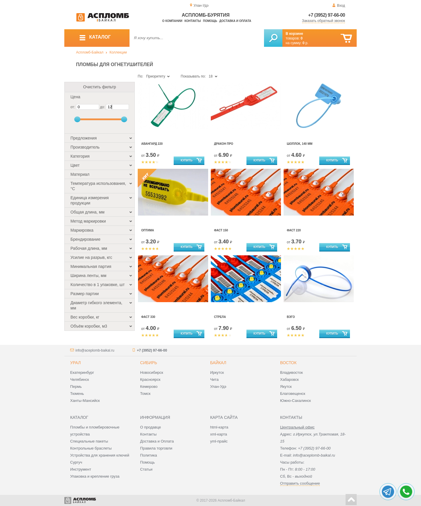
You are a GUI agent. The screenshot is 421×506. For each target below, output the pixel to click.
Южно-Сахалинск (295, 400)
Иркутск (217, 372)
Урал (75, 362)
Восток (288, 362)
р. (305, 43)
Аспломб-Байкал (89, 52)
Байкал (218, 362)
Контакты (192, 21)
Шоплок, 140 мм (300, 143)
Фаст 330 (148, 317)
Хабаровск (289, 379)
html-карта (219, 427)
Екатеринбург (82, 372)
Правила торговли (156, 448)
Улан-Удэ (218, 386)
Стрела (220, 317)
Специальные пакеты (89, 441)
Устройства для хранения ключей (99, 455)
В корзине (294, 34)
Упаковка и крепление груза (94, 476)
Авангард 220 (152, 143)
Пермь (76, 386)
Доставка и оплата (235, 21)
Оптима (147, 230)
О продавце (150, 427)
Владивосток (291, 372)
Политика (148, 455)
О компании (172, 21)
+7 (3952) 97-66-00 (326, 15)
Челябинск (79, 379)
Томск (145, 393)
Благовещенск (292, 393)
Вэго (291, 317)
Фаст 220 (294, 230)
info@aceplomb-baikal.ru (94, 350)
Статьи (146, 469)
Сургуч (76, 462)
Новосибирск (151, 372)
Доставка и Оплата (157, 441)
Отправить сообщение (300, 483)
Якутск (286, 386)
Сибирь (148, 362)
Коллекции (118, 52)
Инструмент (80, 469)
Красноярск (150, 379)
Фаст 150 (221, 230)
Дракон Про (223, 143)
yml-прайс (219, 441)
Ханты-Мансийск (85, 400)
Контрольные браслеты (91, 448)
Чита (214, 379)
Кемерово (148, 386)
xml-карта (218, 434)
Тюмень (77, 393)
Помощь (210, 21)
